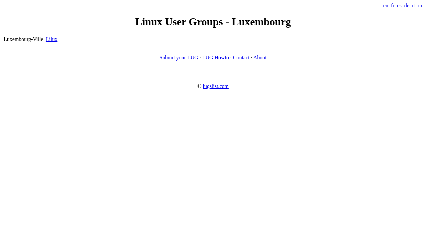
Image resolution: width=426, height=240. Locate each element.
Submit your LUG (178, 57)
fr (393, 5)
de (406, 5)
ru (420, 5)
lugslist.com (216, 86)
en (385, 5)
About (260, 57)
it (413, 5)
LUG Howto (215, 57)
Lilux (52, 39)
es (399, 5)
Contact (241, 57)
